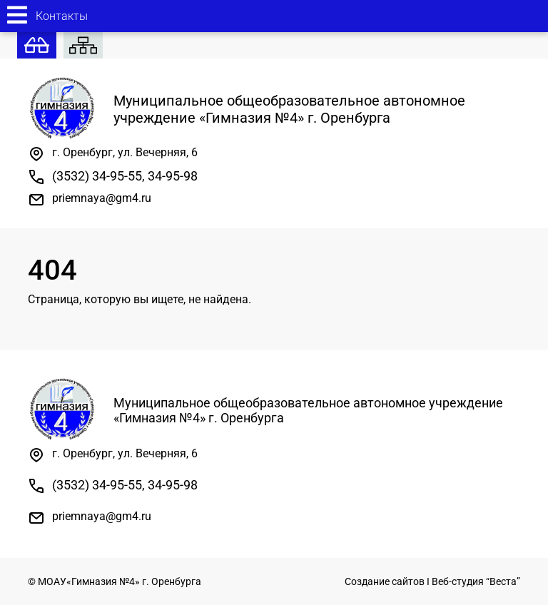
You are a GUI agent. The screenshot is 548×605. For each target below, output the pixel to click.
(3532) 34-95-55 (97, 175)
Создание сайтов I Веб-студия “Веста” (432, 581)
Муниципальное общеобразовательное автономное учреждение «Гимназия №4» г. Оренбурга (246, 109)
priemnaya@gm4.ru (101, 198)
